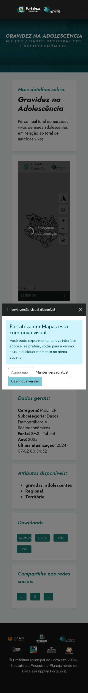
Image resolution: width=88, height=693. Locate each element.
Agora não (19, 372)
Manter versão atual (52, 372)
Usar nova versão (25, 381)
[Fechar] (80, 310)
